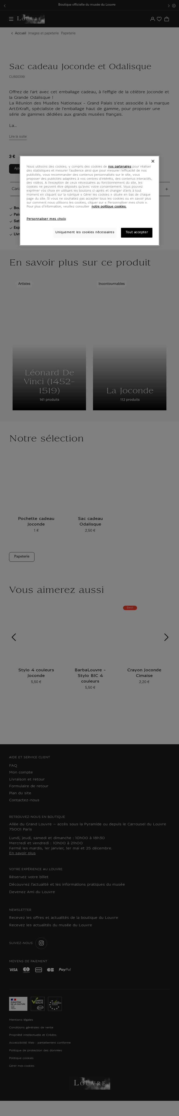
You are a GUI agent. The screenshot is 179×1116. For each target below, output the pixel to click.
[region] (89, 201)
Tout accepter (137, 232)
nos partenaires (119, 166)
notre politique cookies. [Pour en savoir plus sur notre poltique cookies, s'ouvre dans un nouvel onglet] (109, 206)
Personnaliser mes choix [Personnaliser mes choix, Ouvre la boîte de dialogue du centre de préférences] (46, 219)
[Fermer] (153, 161)
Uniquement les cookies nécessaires (84, 232)
